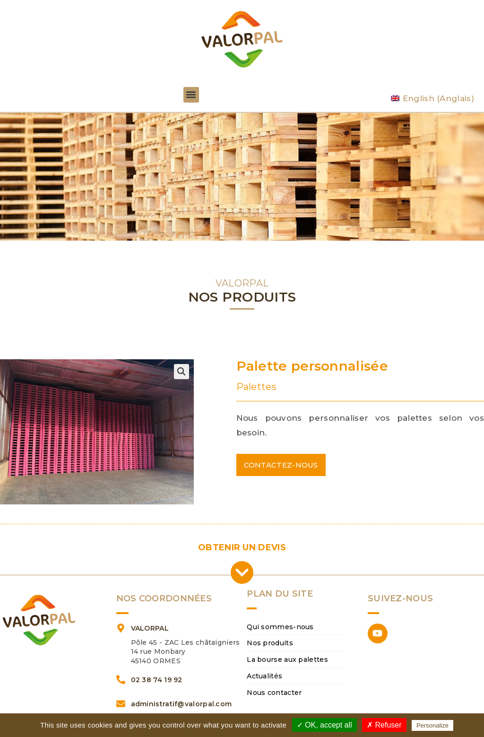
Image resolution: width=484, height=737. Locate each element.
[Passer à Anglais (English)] (432, 98)
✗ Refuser (384, 725)
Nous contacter (274, 693)
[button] (191, 95)
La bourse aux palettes (287, 660)
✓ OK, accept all (324, 725)
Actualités (264, 676)
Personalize (432, 725)
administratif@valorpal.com (181, 704)
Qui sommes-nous (279, 627)
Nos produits (270, 643)
